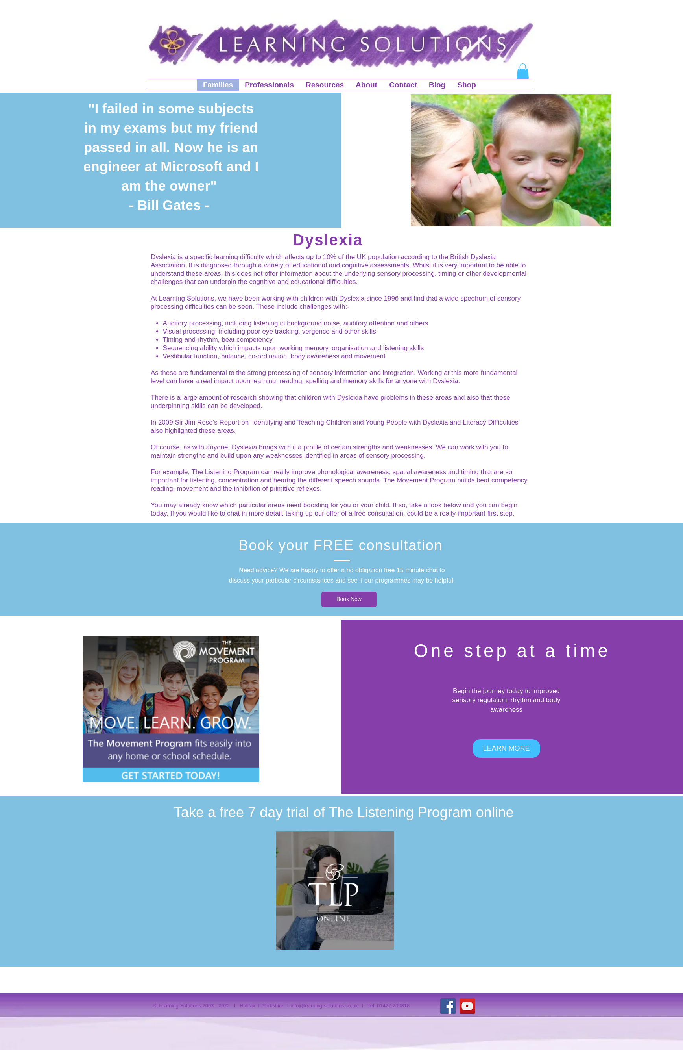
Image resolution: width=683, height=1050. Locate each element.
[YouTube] (467, 1006)
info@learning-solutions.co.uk (324, 1006)
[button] (522, 71)
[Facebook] (448, 1006)
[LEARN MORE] (506, 748)
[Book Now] (349, 599)
